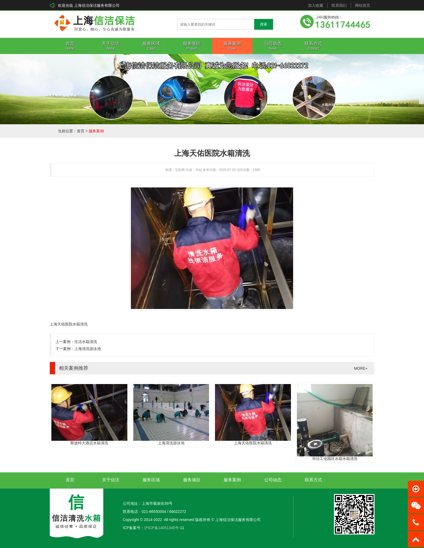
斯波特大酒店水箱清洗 (89, 443)
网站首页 (362, 5)
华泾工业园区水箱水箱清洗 (334, 458)
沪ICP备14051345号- (162, 528)
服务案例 (96, 131)
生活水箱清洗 (85, 341)
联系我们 (339, 5)
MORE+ (360, 368)
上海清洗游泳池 (87, 349)
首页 (80, 131)
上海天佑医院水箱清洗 (253, 443)
